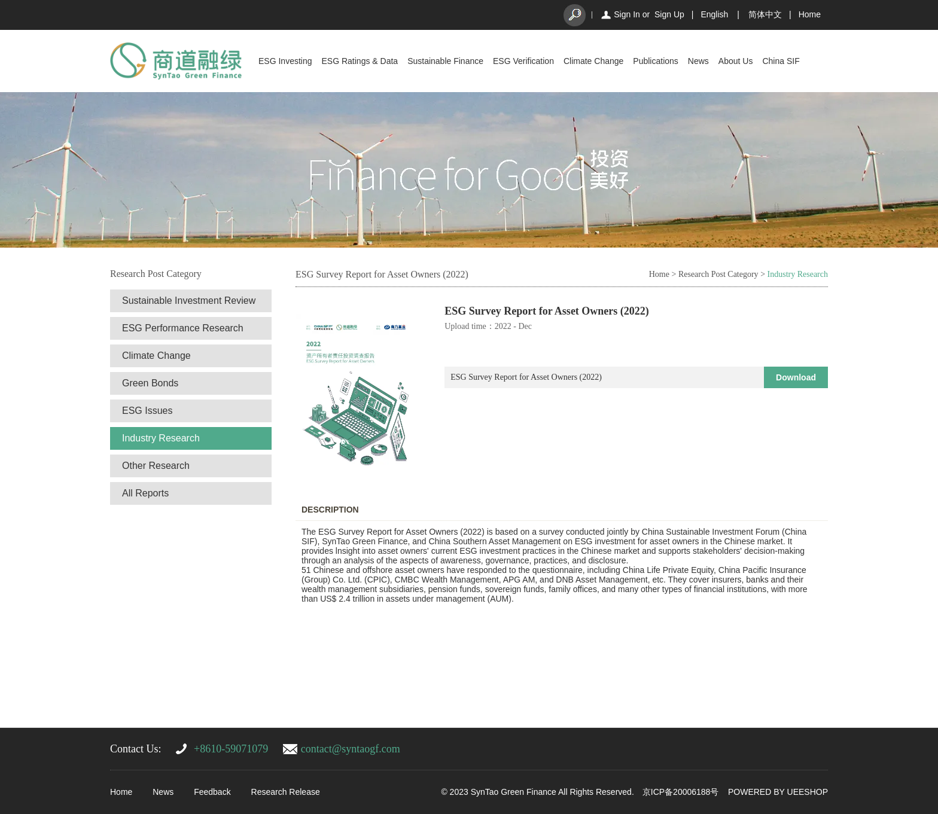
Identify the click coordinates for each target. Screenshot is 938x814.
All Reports (145, 493)
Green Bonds (150, 383)
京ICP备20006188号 (680, 792)
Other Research (156, 466)
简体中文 (765, 14)
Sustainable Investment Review (188, 300)
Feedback (212, 792)
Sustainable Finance (445, 61)
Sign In (627, 14)
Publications (655, 61)
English (714, 14)
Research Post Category (718, 274)
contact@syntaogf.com (350, 749)
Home (810, 14)
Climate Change (593, 61)
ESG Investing (285, 61)
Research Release (285, 792)
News (698, 61)
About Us (735, 61)
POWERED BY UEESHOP (778, 792)
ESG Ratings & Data (360, 61)
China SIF (780, 61)
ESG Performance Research (182, 328)
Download (796, 377)
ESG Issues (147, 411)
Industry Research (161, 438)
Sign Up (669, 14)
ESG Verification (523, 61)
